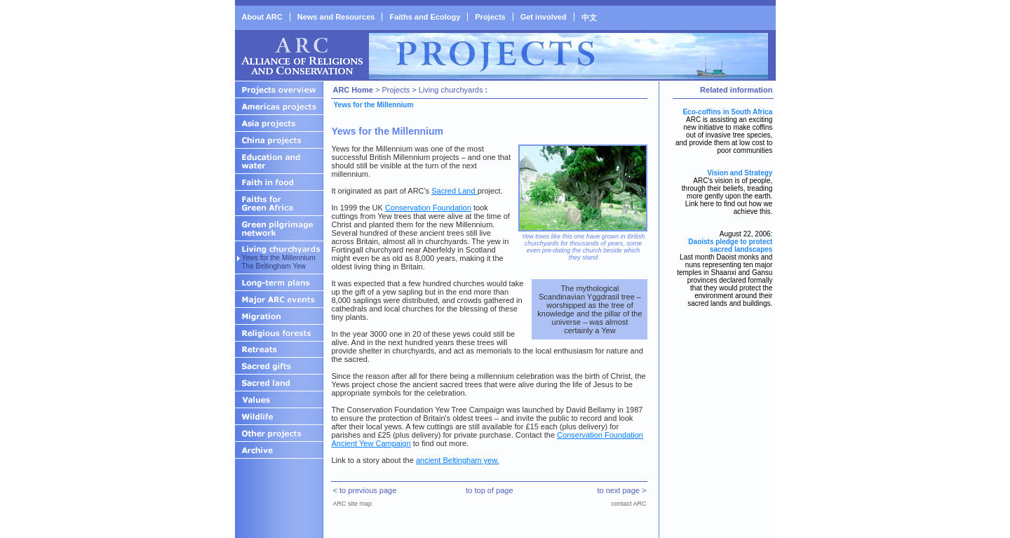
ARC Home (352, 90)
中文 (589, 17)
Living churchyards (451, 90)
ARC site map (352, 503)
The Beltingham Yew (274, 266)
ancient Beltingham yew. (457, 460)
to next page (618, 490)
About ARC (262, 17)
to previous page (367, 490)
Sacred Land (454, 191)
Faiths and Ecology (424, 17)
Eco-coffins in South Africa (727, 112)
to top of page (489, 490)
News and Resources (336, 17)
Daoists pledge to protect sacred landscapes (730, 245)
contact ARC (628, 503)
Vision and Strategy (739, 173)
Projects (490, 17)
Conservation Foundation (428, 207)
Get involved (543, 17)
